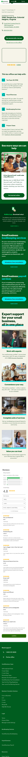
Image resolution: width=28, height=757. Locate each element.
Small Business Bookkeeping (9, 733)
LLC (3, 697)
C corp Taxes (5, 673)
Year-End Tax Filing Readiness (10, 682)
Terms (3, 718)
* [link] (7, 89)
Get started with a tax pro (14, 38)
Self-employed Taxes (7, 668)
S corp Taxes (5, 671)
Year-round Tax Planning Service (10, 684)
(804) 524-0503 (8, 30)
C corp (3, 702)
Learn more (14, 226)
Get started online (14, 195)
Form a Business (6, 695)
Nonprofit (4, 704)
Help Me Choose (6, 706)
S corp (3, 700)
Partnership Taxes (6, 675)
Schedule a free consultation (14, 262)
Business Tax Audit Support (9, 677)
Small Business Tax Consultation (11, 679)
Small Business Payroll (8, 745)
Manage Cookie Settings (8, 722)
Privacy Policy (5, 720)
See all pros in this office (14, 42)
